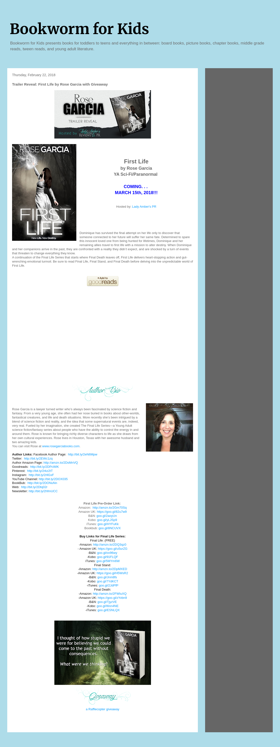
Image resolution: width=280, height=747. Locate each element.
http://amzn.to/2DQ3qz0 (109, 544)
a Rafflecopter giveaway (102, 709)
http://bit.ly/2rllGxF (41, 475)
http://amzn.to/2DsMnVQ (60, 462)
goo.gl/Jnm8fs (107, 577)
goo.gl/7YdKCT (107, 581)
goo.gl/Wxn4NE (107, 606)
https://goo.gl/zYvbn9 (112, 598)
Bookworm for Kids (79, 29)
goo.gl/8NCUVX (110, 528)
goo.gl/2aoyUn (107, 516)
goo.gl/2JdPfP (108, 585)
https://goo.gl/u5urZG (112, 548)
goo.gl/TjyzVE (107, 602)
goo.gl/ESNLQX (109, 610)
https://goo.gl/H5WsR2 (112, 573)
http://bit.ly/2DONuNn (42, 483)
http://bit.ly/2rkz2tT (40, 471)
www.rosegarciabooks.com (61, 446)
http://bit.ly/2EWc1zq (38, 458)
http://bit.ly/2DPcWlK (44, 467)
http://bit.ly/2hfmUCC (43, 491)
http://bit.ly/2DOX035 (53, 479)
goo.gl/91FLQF (107, 557)
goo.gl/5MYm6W (108, 561)
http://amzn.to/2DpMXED (109, 569)
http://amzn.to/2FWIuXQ (109, 593)
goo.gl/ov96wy (107, 553)
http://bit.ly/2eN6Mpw (82, 454)
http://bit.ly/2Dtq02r (34, 487)
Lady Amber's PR (144, 206)
